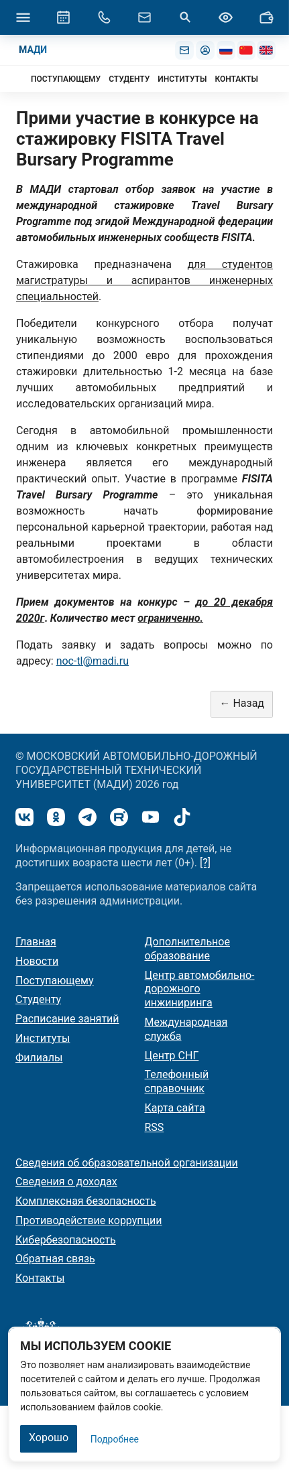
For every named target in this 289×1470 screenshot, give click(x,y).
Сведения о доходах (66, 1181)
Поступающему (54, 980)
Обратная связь (55, 1258)
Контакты (39, 1278)
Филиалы (38, 1057)
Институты (42, 1038)
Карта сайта (175, 1107)
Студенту (38, 999)
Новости (36, 961)
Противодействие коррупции (88, 1220)
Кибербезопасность (65, 1239)
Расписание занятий (67, 1018)
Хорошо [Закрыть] (48, 1437)
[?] (205, 862)
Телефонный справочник (177, 1081)
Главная (35, 941)
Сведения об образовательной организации (126, 1162)
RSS (154, 1127)
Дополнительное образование (187, 948)
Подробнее (115, 1439)
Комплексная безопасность (85, 1201)
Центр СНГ (172, 1055)
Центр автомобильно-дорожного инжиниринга (200, 989)
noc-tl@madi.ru (92, 661)
